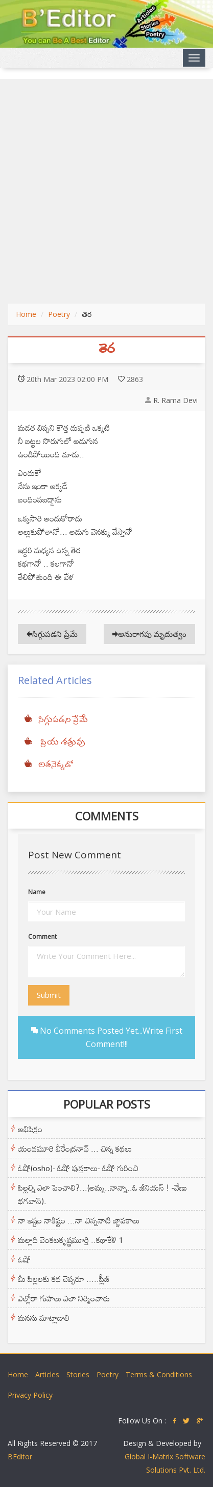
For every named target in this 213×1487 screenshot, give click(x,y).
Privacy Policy (30, 1395)
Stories (77, 1374)
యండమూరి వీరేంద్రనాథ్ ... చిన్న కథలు (75, 1148)
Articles (47, 1374)
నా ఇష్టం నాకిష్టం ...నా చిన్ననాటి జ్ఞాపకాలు (78, 1220)
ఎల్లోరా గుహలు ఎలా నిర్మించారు (64, 1298)
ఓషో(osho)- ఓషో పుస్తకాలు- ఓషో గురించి (78, 1168)
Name (36, 892)
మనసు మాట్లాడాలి (43, 1318)
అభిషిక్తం (30, 1129)
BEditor (20, 1456)
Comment (42, 936)
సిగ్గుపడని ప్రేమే (52, 634)
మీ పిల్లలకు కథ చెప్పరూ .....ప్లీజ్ (64, 1279)
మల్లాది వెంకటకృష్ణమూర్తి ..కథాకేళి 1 (70, 1240)
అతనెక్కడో (55, 765)
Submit (49, 995)
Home (26, 314)
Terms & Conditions (159, 1374)
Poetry (59, 314)
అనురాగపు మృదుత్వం (149, 634)
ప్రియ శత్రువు (61, 742)
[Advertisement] (106, 191)
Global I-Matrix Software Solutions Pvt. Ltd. (165, 1463)
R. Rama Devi (175, 400)
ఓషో (24, 1259)
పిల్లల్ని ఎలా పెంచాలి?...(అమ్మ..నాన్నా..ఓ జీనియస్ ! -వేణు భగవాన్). (102, 1194)
